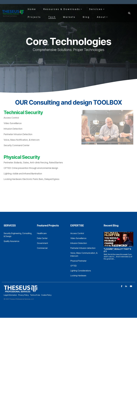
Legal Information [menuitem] (10, 295)
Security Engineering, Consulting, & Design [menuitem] (18, 234)
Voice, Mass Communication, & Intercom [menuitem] (84, 254)
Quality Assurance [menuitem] (11, 241)
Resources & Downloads (62, 9)
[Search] (129, 13)
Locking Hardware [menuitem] (78, 275)
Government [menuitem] (42, 243)
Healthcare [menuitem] (42, 233)
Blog (86, 17)
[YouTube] (131, 286)
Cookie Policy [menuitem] (46, 295)
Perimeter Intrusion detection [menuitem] (82, 248)
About (102, 17)
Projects (34, 17)
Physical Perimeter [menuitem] (78, 261)
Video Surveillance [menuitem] (78, 238)
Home (32, 9)
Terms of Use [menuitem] (35, 295)
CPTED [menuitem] (73, 265)
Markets (69, 17)
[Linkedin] (126, 286)
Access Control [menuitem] (77, 233)
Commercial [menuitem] (42, 248)
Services (96, 9)
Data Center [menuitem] (42, 238)
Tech (52, 17)
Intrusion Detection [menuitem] (78, 243)
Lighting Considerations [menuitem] (80, 270)
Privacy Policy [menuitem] (23, 295)
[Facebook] (121, 286)
